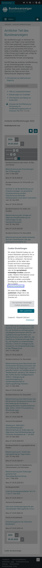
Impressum (30, 320)
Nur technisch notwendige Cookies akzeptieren (21, 304)
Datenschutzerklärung (16, 286)
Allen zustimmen (26, 311)
